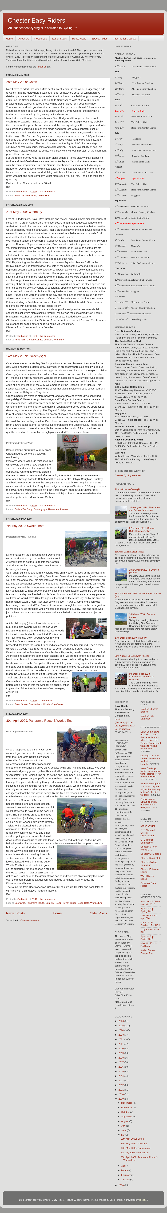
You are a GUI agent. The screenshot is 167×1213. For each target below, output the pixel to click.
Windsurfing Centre (53, 704)
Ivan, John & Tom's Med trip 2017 (150, 902)
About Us (23, 38)
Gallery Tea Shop (23, 509)
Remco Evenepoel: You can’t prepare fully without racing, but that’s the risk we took (151, 789)
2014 (121, 1076)
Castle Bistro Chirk (140, 105)
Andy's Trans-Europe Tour (148, 951)
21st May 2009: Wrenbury (24, 212)
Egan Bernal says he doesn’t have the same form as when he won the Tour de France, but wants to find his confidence (151, 740)
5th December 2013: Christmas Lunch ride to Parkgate (141, 677)
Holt (47, 195)
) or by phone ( (122, 729)
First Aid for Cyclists (124, 38)
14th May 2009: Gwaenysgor (26, 356)
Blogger (143, 1200)
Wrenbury (59, 339)
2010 (121, 1094)
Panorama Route (35, 903)
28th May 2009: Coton (21, 82)
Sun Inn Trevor (53, 903)
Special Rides (100, 38)
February (126, 1175)
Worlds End (96, 903)
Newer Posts (15, 913)
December (127, 1102)
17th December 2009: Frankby (130, 638)
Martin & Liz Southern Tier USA (150, 923)
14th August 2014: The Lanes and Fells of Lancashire (144, 508)
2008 (121, 1185)
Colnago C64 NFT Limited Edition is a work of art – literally (150, 759)
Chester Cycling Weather (128, 475)
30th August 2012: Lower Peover (132, 656)
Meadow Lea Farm (140, 206)
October (125, 1112)
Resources (40, 38)
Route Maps (79, 38)
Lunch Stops (59, 38)
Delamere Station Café (141, 116)
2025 (121, 1025)
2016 (121, 1066)
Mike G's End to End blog (149, 944)
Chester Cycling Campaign (149, 863)
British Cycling (148, 826)
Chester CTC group (151, 854)
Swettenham (35, 704)
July (123, 1125)
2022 (121, 1039)
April (124, 1165)
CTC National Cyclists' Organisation (148, 833)
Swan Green (20, 704)
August (125, 1121)
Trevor (65, 903)
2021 (121, 1044)
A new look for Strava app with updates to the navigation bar (149, 803)
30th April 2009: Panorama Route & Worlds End (39, 720)
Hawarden (53, 509)
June (124, 1130)
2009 (121, 1098)
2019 (121, 1053)
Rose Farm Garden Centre (28, 339)
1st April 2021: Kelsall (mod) (129, 551)
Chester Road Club (151, 858)
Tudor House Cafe (79, 903)
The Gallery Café (139, 122)
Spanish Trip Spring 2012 (147, 937)
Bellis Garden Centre (25, 195)
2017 (121, 1062)
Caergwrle (19, 903)
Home (9, 38)
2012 (121, 1085)
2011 (121, 1089)
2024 (121, 1030)
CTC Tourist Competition (147, 841)
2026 (121, 1021)
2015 (121, 1071)
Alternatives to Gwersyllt (127, 489)
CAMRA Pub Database (147, 717)
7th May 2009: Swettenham (25, 526)
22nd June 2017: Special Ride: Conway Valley (142, 529)
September (127, 1116)
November (127, 1107)
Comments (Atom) (30, 920)
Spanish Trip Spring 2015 (147, 910)
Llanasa (64, 509)
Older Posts (98, 913)
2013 (121, 1080)
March (124, 1170)
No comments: (48, 191)
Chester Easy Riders (36, 20)
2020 (121, 1048)
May (123, 1135)
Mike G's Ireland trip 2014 (149, 917)
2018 (121, 1057)
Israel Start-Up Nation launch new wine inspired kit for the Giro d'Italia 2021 (151, 774)
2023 (121, 1034)
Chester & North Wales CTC (149, 848)
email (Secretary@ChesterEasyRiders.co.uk (125, 722)
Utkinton (48, 339)
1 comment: (46, 700)
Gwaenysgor (40, 509)
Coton (41, 195)
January (125, 1179)
